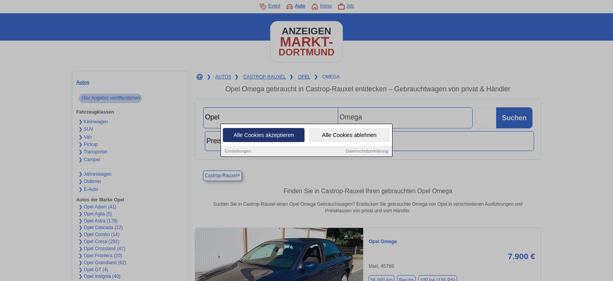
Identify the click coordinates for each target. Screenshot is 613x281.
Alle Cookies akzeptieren (263, 136)
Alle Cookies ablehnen (349, 136)
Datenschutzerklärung (367, 151)
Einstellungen (238, 151)
